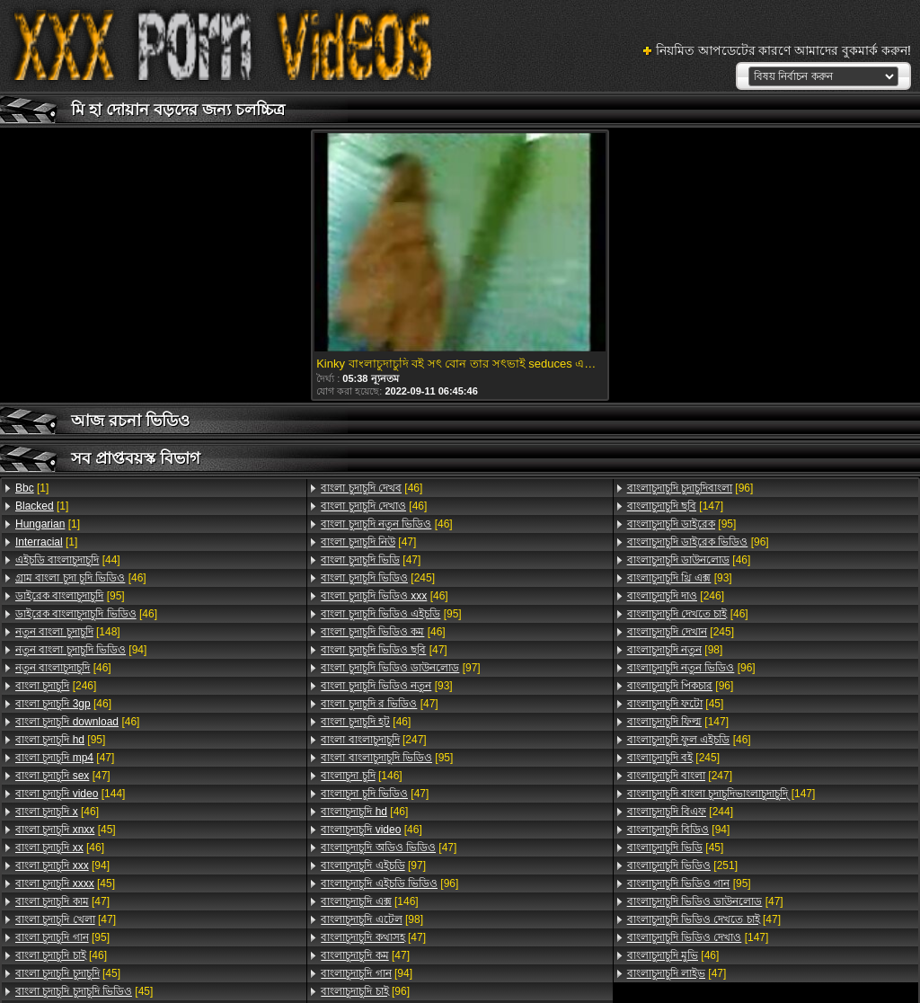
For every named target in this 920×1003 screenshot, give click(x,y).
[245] (378, 578)
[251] (682, 865)
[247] (373, 739)
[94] (80, 650)
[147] (675, 506)
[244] (680, 811)
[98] (372, 919)
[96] (389, 883)
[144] (70, 793)
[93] (386, 685)
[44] (67, 560)
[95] (70, 596)
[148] (67, 632)
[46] (80, 578)
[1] (32, 488)
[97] (400, 667)
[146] (361, 775)
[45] (65, 829)
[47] (64, 757)
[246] (55, 685)
